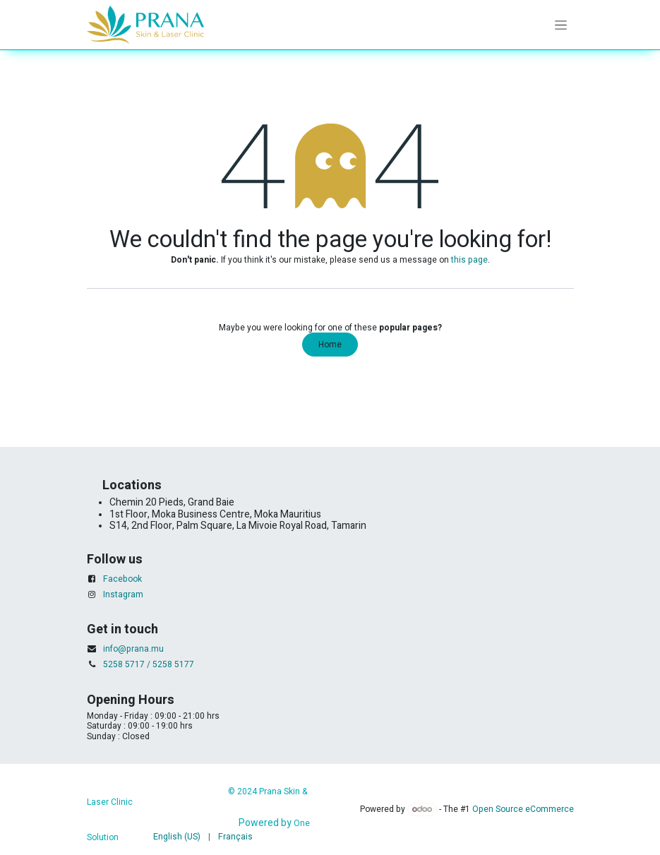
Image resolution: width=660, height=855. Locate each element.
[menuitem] (176, 837)
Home (330, 344)
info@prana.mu (133, 648)
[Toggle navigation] (561, 24)
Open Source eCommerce (523, 809)
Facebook (122, 579)
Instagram (123, 594)
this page (469, 259)
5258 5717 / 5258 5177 (148, 664)
